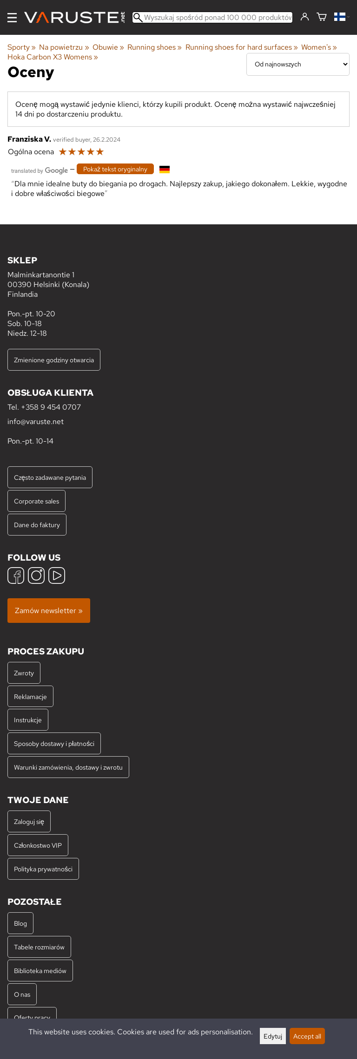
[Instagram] (36, 576)
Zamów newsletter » (49, 610)
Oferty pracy (32, 1017)
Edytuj (273, 1036)
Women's (319, 47)
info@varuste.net (35, 421)
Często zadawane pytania (50, 477)
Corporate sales (36, 501)
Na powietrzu (64, 47)
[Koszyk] (322, 17)
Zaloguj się (29, 821)
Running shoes (154, 47)
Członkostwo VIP (38, 845)
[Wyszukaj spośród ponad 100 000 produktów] (212, 17)
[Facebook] (15, 576)
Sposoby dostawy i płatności (54, 743)
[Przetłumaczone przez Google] (39, 170)
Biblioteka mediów (40, 970)
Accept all (307, 1036)
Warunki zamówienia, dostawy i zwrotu (68, 767)
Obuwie (108, 47)
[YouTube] (56, 576)
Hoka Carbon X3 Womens (52, 57)
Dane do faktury (37, 524)
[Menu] (12, 17)
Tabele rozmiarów (39, 946)
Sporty (21, 47)
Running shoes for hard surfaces (241, 47)
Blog (20, 923)
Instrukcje (28, 719)
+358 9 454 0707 (51, 407)
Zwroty (24, 672)
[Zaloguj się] (304, 17)
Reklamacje (30, 696)
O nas (22, 994)
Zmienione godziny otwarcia (54, 359)
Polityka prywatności (43, 868)
